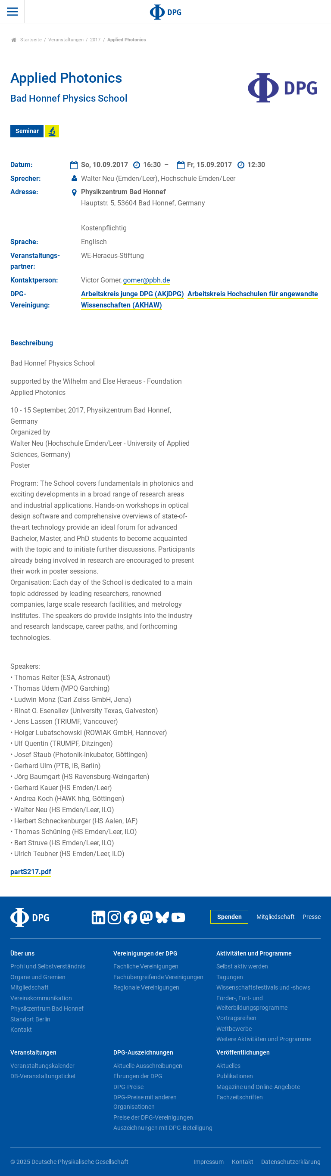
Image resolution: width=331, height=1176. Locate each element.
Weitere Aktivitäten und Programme (263, 1039)
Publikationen (234, 1076)
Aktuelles (228, 1065)
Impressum (209, 1162)
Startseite (26, 40)
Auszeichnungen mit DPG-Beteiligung (162, 1127)
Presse (312, 917)
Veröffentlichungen (243, 1052)
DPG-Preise (128, 1086)
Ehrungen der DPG (137, 1076)
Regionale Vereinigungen (146, 987)
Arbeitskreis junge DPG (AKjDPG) (132, 294)
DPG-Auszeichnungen (143, 1052)
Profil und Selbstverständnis (47, 966)
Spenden (229, 917)
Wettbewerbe (234, 1028)
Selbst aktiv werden (242, 966)
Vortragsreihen (236, 1018)
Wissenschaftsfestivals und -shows (263, 987)
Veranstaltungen (66, 40)
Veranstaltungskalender (42, 1065)
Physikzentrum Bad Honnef (47, 1008)
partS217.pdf (30, 872)
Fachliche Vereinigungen (145, 966)
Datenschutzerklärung (291, 1162)
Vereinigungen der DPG (145, 953)
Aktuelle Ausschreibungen (147, 1065)
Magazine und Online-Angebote (258, 1086)
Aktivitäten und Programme (254, 953)
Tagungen (229, 977)
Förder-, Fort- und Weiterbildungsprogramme (251, 1003)
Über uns (22, 953)
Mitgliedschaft (275, 917)
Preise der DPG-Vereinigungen (153, 1117)
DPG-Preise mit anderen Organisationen (145, 1102)
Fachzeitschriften (239, 1097)
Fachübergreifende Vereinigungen (158, 977)
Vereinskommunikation (41, 998)
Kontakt (21, 1029)
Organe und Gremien (38, 977)
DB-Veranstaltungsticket (43, 1076)
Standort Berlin (30, 1019)
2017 (95, 40)
